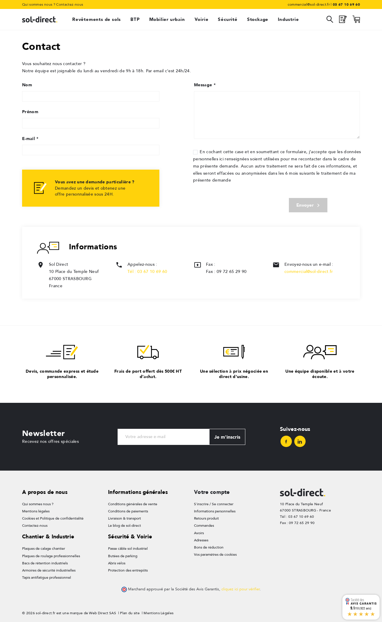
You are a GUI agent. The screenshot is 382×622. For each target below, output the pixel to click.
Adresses (201, 539)
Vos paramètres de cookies (215, 554)
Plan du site (130, 611)
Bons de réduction (209, 547)
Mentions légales (36, 512)
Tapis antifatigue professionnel (46, 576)
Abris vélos (116, 562)
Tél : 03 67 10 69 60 (147, 272)
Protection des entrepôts (128, 569)
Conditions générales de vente (132, 505)
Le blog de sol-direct (124, 525)
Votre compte (212, 492)
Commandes (204, 525)
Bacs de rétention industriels (45, 562)
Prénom (30, 111)
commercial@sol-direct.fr (308, 272)
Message (204, 84)
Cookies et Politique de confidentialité (53, 519)
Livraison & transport (124, 519)
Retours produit (206, 519)
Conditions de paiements (128, 512)
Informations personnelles (214, 512)
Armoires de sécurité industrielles (49, 569)
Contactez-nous (69, 4)
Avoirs (199, 533)
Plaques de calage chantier (43, 548)
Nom (27, 84)
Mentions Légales (158, 611)
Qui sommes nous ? (38, 4)
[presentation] (236, 202)
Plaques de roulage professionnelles (51, 555)
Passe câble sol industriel (128, 548)
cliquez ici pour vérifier (240, 588)
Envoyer (307, 205)
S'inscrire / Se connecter (213, 505)
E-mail (30, 138)
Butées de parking (122, 555)
